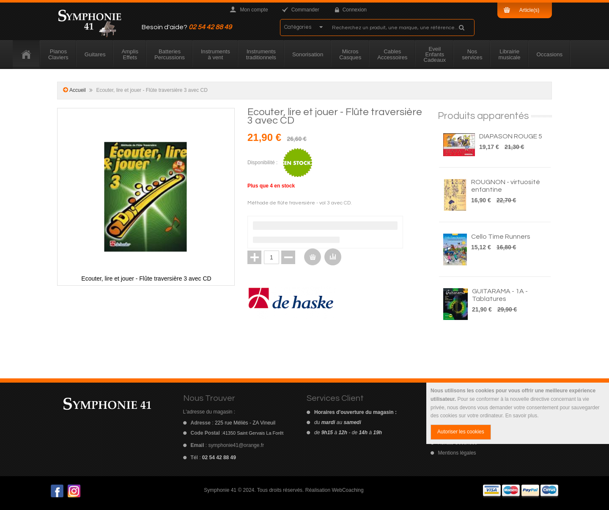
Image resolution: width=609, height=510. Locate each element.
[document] (518, 413)
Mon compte (254, 10)
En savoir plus (521, 416)
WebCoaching (347, 490)
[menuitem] (26, 54)
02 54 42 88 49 (210, 27)
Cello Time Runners (500, 236)
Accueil (77, 90)
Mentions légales (457, 453)
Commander (305, 10)
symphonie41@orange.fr (236, 445)
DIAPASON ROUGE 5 (510, 136)
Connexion (355, 10)
